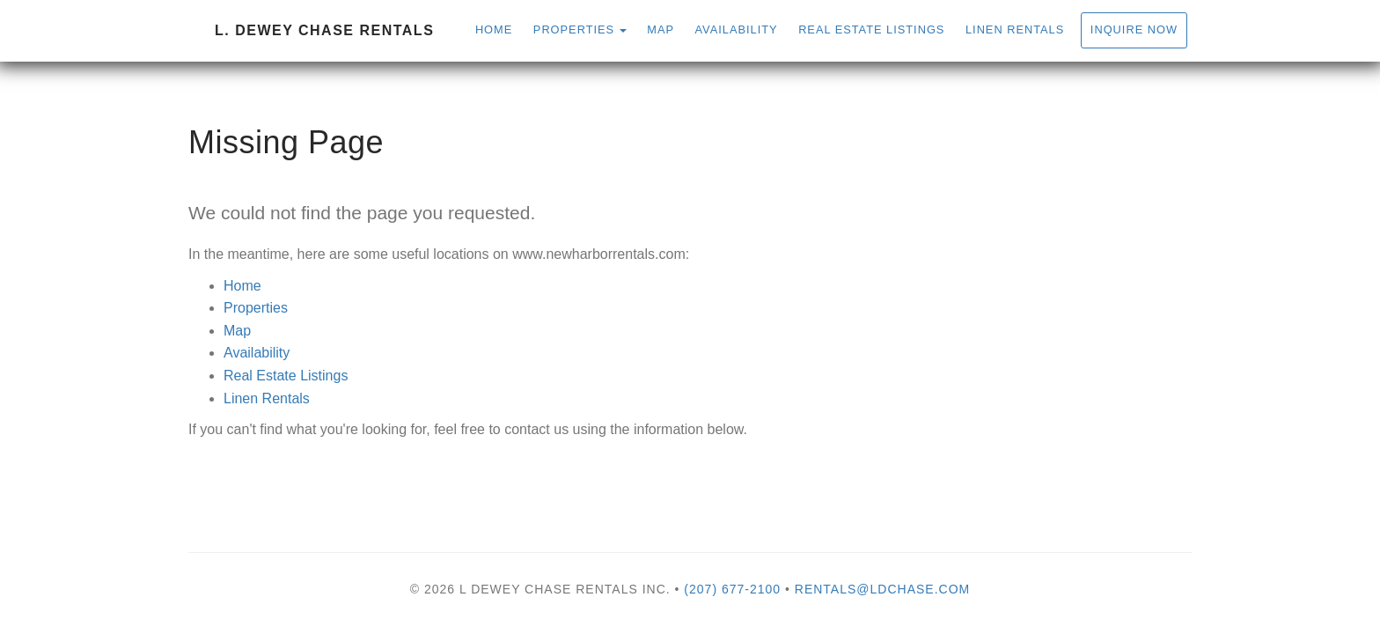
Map (660, 29)
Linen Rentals (1014, 29)
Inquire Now (1134, 29)
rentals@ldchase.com (882, 589)
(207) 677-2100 (732, 589)
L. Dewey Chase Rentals (324, 30)
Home (493, 29)
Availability (736, 29)
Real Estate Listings (871, 29)
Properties (573, 29)
